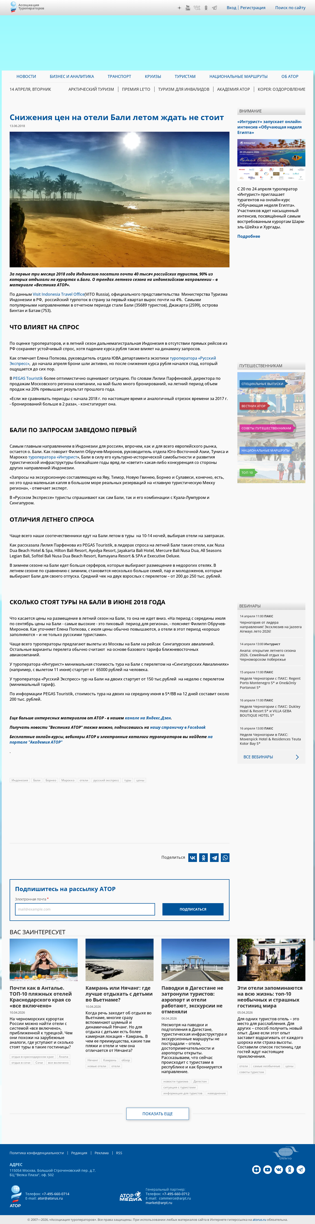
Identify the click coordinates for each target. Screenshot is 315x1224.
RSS (119, 1153)
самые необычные (266, 1066)
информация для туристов (182, 1093)
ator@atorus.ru (50, 1198)
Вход (231, 7)
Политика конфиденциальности (37, 1153)
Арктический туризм (91, 89)
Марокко (67, 780)
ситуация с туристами (179, 1087)
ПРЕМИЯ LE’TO (136, 89)
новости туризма (175, 1081)
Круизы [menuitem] (153, 76)
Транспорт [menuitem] (119, 76)
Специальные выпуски (262, 384)
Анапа (63, 1057)
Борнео (51, 780)
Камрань (109, 1060)
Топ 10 (247, 472)
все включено (58, 1062)
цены (140, 780)
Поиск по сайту (290, 7)
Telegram (214, 7)
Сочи (39, 1062)
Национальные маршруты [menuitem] (239, 76)
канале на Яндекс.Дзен (148, 718)
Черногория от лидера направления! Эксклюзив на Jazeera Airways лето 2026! (271, 627)
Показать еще (157, 1113)
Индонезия (20, 780)
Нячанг (93, 1060)
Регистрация (252, 7)
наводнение (217, 1093)
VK (197, 7)
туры (127, 780)
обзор (126, 1060)
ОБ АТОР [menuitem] (289, 76)
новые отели (97, 1066)
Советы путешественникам (266, 428)
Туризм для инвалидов (183, 89)
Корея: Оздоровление (281, 89)
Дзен (179, 7)
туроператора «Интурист (52, 457)
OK (206, 8)
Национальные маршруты (266, 450)
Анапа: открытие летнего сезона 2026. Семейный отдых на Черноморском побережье (268, 655)
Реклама (102, 1153)
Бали (36, 780)
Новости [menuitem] (26, 76)
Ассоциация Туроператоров (31, 6)
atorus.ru (259, 1219)
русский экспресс (106, 780)
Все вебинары (258, 757)
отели (84, 780)
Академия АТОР (233, 89)
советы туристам (251, 1072)
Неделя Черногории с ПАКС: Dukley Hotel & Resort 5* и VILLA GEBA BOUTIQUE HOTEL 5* (270, 711)
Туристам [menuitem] (185, 76)
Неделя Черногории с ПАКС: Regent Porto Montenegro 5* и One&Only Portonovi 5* (270, 683)
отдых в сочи (21, 1062)
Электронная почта (30, 899)
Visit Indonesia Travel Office (59, 294)
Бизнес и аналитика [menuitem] (72, 76)
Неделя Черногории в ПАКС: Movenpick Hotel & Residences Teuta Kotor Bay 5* (270, 739)
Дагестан (200, 1081)
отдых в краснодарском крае (33, 1057)
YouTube (187, 8)
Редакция (79, 1153)
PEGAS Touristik (28, 378)
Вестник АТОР (253, 406)
